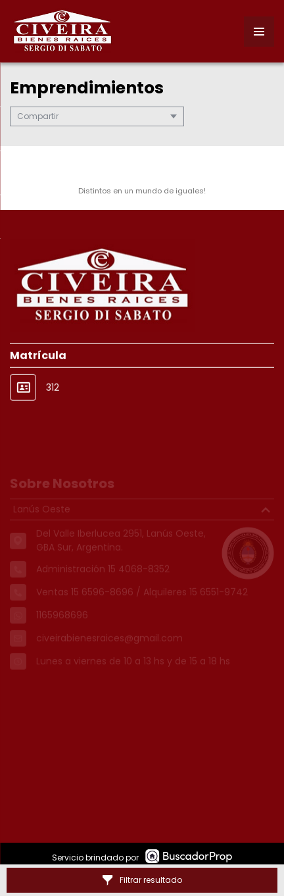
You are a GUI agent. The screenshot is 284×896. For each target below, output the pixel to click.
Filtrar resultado (142, 879)
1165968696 (62, 623)
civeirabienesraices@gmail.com (109, 646)
